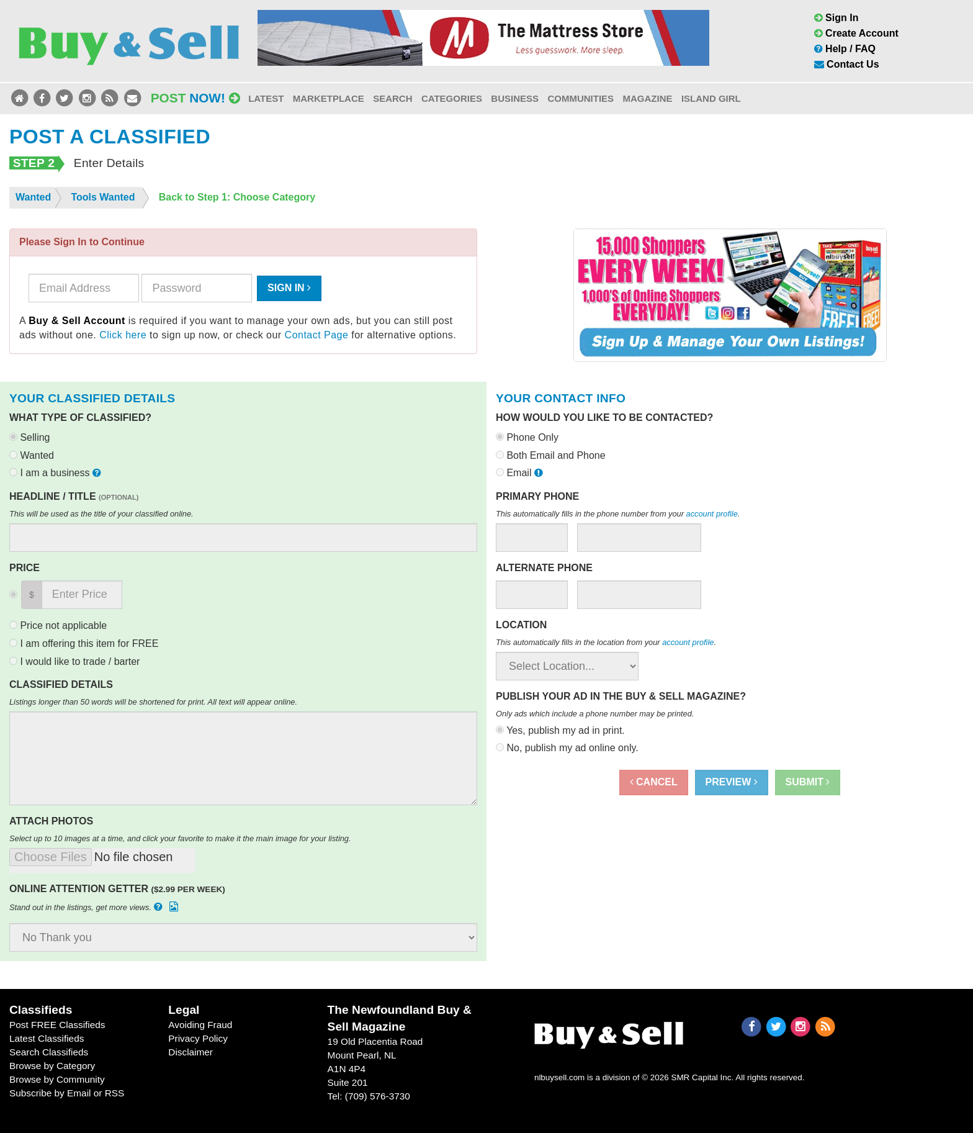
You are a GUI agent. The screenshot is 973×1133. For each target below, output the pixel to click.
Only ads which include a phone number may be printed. (595, 713)
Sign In (836, 17)
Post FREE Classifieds (57, 1024)
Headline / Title (73, 496)
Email (520, 472)
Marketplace (328, 98)
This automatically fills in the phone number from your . (618, 513)
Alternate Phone (544, 567)
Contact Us (846, 64)
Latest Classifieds (46, 1038)
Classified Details (61, 684)
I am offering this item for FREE (83, 643)
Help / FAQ (845, 48)
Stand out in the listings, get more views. (95, 906)
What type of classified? (80, 417)
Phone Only (527, 437)
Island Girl (711, 98)
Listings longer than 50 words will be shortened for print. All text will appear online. (153, 701)
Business (515, 98)
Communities (580, 98)
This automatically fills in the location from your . (606, 642)
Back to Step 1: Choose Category (237, 197)
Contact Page (317, 335)
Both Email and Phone (551, 455)
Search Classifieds (48, 1052)
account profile (712, 513)
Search (392, 98)
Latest (266, 98)
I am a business (56, 472)
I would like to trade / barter (74, 661)
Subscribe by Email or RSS (66, 1093)
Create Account (856, 33)
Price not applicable (58, 625)
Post (195, 98)
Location (521, 625)
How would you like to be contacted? (604, 417)
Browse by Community (57, 1079)
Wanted (31, 455)
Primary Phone (537, 496)
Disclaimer (190, 1052)
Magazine (647, 98)
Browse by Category (52, 1065)
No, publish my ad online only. (567, 748)
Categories (451, 98)
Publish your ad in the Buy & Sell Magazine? (621, 696)
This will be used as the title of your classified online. (101, 513)
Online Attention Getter (117, 888)
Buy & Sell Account (77, 320)
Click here (122, 335)
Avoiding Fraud (200, 1024)
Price (24, 567)
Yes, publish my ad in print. (560, 730)
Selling (29, 437)
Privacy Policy (198, 1038)
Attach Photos (51, 821)
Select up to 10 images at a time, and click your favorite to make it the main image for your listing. (180, 838)
